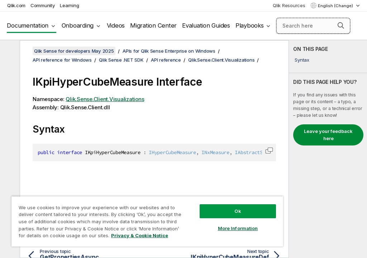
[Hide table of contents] (9, 51)
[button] (340, 25)
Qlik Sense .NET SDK (121, 60)
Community (42, 5)
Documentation (27, 25)
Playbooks (249, 25)
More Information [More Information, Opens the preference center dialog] (238, 228)
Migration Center (153, 25)
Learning (69, 5)
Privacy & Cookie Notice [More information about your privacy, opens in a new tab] (139, 235)
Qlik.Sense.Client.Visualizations (221, 60)
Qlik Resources (289, 5)
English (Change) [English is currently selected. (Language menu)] (336, 5)
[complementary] (328, 149)
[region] (147, 221)
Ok (237, 211)
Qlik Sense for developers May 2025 (74, 51)
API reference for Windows (62, 60)
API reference (166, 60)
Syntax (302, 60)
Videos (116, 25)
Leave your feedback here (328, 134)
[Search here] (313, 25)
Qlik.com (16, 5)
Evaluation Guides (206, 25)
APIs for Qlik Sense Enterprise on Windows (169, 51)
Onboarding (78, 25)
